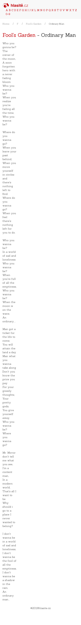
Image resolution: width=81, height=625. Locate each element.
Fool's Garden (33, 23)
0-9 (8, 14)
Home (5, 23)
